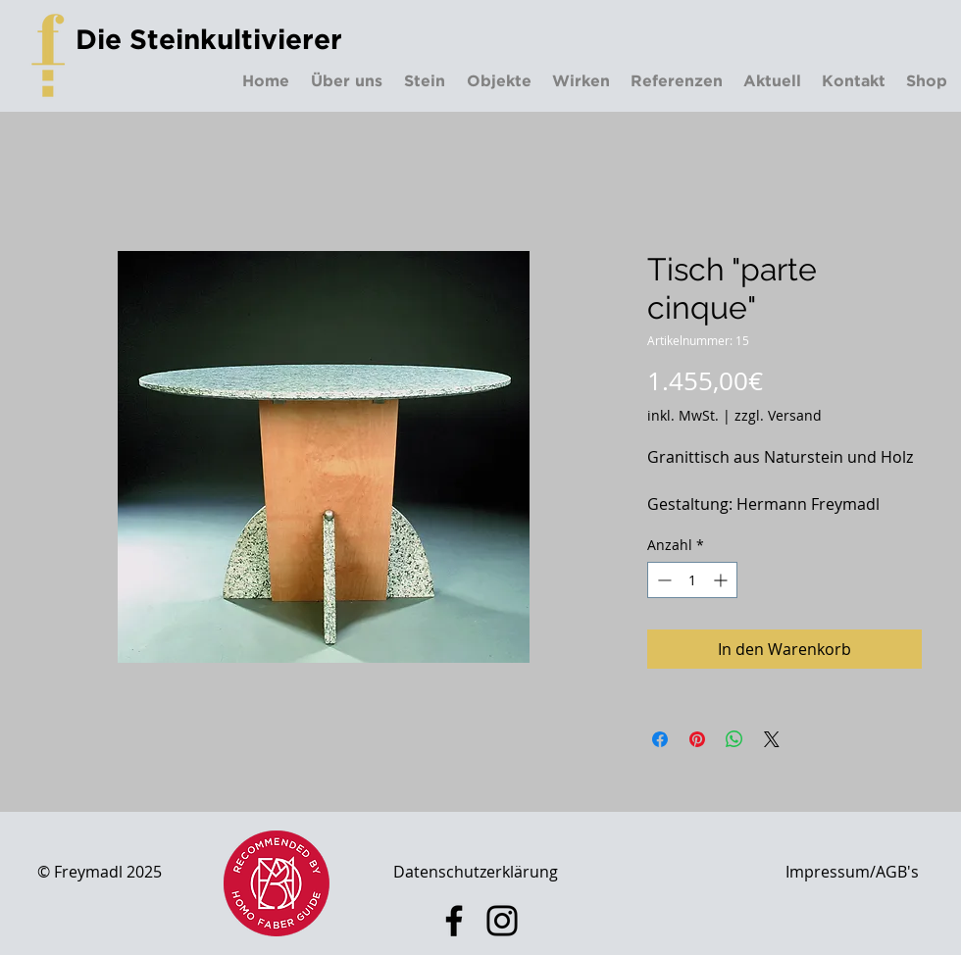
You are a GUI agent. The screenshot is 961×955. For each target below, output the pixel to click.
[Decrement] (662, 580)
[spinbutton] (692, 580)
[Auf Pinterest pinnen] (697, 739)
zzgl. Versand (778, 415)
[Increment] (722, 580)
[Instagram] (502, 920)
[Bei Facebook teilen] (660, 739)
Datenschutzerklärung (475, 871)
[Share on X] (772, 739)
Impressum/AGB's (852, 871)
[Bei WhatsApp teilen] (734, 739)
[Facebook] (454, 920)
